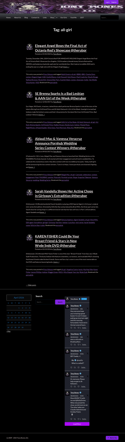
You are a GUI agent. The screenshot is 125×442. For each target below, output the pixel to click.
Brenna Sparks (35, 125)
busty (81, 269)
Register (114, 2)
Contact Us (35, 18)
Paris (58, 80)
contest (94, 174)
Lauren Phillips (36, 272)
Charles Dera (90, 74)
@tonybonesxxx (74, 308)
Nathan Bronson (32, 80)
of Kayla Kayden (41, 127)
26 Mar (82, 395)
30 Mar (82, 353)
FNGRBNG (43, 177)
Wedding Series (45, 180)
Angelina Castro (72, 269)
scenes (73, 80)
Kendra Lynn (69, 125)
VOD (37, 83)
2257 (82, 18)
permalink (53, 83)
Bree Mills (94, 219)
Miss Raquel (68, 272)
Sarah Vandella (89, 222)
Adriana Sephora (67, 219)
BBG (83, 74)
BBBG (79, 74)
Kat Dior (59, 222)
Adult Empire (66, 74)
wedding (36, 180)
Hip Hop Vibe (88, 269)
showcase (79, 80)
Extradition (38, 222)
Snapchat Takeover (84, 177)
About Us (17, 18)
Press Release (48, 74)
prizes (70, 177)
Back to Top (112, 437)
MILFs (60, 272)
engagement (30, 177)
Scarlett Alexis (65, 80)
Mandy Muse (84, 125)
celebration (87, 174)
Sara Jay (76, 272)
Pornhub (64, 177)
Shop (52, 18)
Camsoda (79, 174)
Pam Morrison (61, 127)
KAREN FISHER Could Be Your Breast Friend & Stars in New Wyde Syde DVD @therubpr (57, 240)
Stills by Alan (35, 225)
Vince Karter (30, 83)
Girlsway (52, 222)
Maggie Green (53, 272)
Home (8, 18)
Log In (108, 2)
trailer (86, 80)
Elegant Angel (36, 77)
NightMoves (30, 127)
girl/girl (45, 222)
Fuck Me (74, 18)
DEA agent (29, 222)
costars (28, 77)
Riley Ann (70, 127)
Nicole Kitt (42, 80)
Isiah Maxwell (62, 77)
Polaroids (57, 177)
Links (45, 18)
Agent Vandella (79, 219)
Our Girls (63, 18)
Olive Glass (51, 127)
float (37, 177)
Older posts (31, 285)
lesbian (77, 125)
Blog (26, 18)
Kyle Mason (72, 77)
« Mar (9, 331)
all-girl (73, 74)
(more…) (66, 67)
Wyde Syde (83, 272)
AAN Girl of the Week (69, 122)
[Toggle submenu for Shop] (57, 17)
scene (28, 225)
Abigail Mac (65, 174)
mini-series (79, 222)
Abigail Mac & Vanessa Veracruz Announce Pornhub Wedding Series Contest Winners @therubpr (60, 143)
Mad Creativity (81, 77)
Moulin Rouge (93, 77)
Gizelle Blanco (51, 77)
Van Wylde (93, 80)
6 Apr (81, 308)
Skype (75, 177)
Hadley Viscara (59, 125)
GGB (44, 77)
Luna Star (71, 222)
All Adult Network (83, 122)
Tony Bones (57, 54)
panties (50, 177)
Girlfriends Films (47, 125)
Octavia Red (51, 80)
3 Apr (81, 336)
